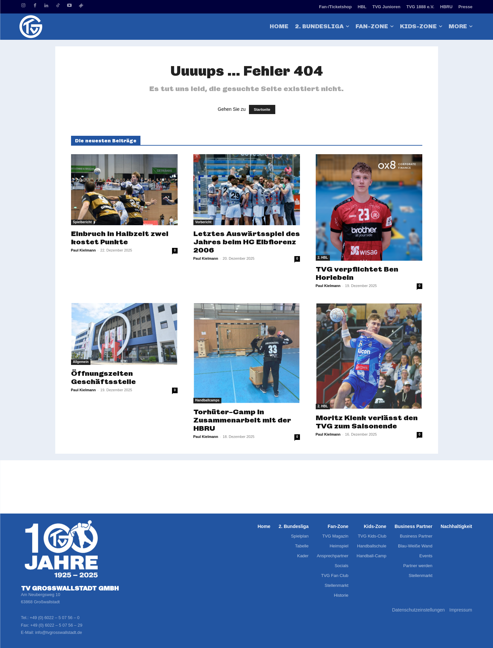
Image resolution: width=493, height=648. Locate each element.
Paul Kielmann (83, 250)
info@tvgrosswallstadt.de (58, 632)
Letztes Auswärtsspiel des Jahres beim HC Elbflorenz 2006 (246, 241)
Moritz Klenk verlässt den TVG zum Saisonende (367, 422)
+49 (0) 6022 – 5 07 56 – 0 (55, 617)
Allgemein (81, 362)
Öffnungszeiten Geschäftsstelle (103, 377)
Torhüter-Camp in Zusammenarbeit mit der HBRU (242, 420)
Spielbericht (82, 222)
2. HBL (323, 257)
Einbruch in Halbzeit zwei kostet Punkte (119, 237)
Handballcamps (207, 400)
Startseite (262, 109)
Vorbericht (203, 222)
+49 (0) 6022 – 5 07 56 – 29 (56, 625)
